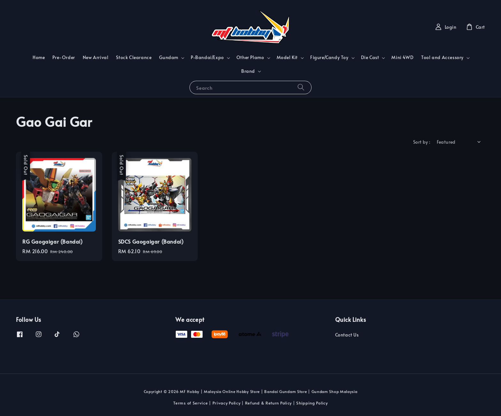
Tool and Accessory (442, 57)
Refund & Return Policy (268, 403)
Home (39, 57)
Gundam (168, 57)
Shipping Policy (312, 403)
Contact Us (347, 335)
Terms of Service (190, 403)
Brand (248, 71)
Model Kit (287, 57)
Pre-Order (63, 57)
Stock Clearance (133, 57)
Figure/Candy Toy (329, 57)
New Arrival (96, 57)
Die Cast (370, 57)
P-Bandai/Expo (207, 57)
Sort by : (421, 142)
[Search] (301, 87)
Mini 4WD (402, 57)
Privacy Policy (226, 403)
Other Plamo (250, 57)
